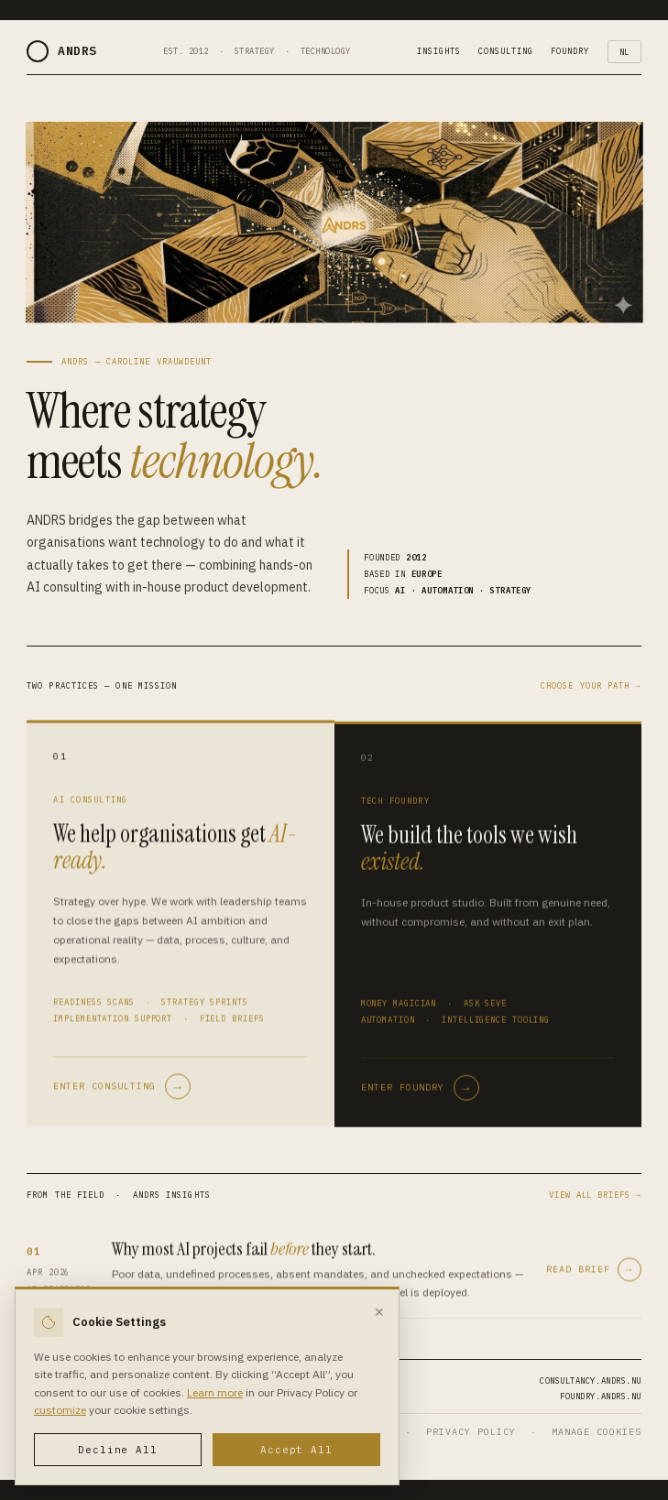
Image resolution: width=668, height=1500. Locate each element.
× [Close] (379, 1312)
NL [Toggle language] (624, 52)
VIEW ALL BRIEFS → (595, 1195)
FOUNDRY (569, 51)
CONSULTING (505, 51)
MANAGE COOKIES (596, 1432)
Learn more (215, 1392)
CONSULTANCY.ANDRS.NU (590, 1380)
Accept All (296, 1449)
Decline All (118, 1449)
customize (60, 1410)
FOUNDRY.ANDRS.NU (600, 1396)
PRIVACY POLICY (471, 1432)
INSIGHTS (438, 51)
